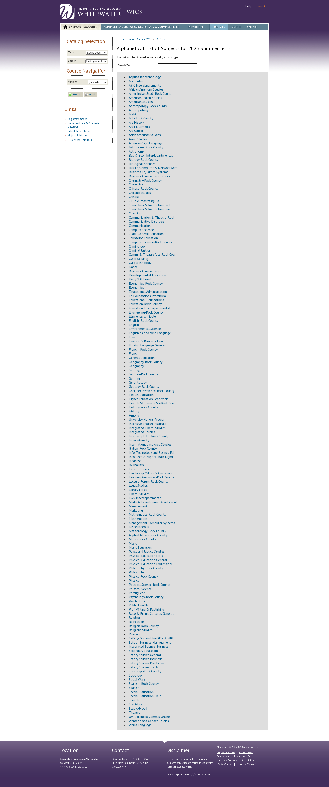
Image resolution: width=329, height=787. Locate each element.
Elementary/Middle (142, 316)
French (133, 353)
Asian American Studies (145, 135)
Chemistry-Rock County (145, 180)
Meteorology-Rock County (147, 531)
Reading (134, 617)
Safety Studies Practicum (146, 663)
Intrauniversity (139, 440)
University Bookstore (227, 760)
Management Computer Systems (152, 523)
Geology (135, 370)
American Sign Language (146, 143)
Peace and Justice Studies (146, 551)
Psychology (137, 601)
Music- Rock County (142, 539)
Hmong (134, 415)
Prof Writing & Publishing (146, 609)
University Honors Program (147, 419)
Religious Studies (141, 630)
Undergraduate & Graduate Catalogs (84, 125)
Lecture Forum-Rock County (148, 481)
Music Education (140, 547)
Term (71, 52)
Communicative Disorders (146, 221)
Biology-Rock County (143, 159)
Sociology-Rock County (145, 671)
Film (132, 337)
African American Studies (146, 89)
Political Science (140, 589)
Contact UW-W (119, 766)
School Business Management (150, 642)
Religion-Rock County (144, 626)
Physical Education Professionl (150, 564)
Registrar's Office (77, 119)
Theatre (134, 712)
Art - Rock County (141, 118)
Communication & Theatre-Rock (151, 217)
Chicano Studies (140, 193)
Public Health (138, 605)
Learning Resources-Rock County (151, 477)
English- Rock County (143, 320)
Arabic (133, 114)
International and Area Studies (150, 444)
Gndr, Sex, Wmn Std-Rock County (151, 391)
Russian (134, 634)
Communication (140, 225)
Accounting (136, 81)
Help (248, 6)
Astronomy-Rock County (146, 147)
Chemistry (136, 184)
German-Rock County (143, 374)
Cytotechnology (140, 263)
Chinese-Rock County (143, 188)
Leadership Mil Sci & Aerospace (150, 473)
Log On (261, 6)
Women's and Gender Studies (149, 721)
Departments (197, 27)
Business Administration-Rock (149, 176)
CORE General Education (146, 234)
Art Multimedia (139, 126)
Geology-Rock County (144, 386)
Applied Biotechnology (145, 77)
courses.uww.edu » (83, 27)
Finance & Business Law (146, 341)
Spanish (134, 688)
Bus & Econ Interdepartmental (151, 155)
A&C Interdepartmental (145, 85)
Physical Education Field (146, 556)
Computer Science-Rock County (150, 242)
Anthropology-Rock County (148, 106)
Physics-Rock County (143, 576)
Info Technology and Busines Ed (151, 452)
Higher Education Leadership (148, 399)
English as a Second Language (150, 333)
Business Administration (145, 271)
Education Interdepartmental (149, 308)
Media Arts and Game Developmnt (153, 502)
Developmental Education (147, 275)
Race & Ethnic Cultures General (151, 613)
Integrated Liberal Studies (147, 428)
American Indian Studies (145, 98)
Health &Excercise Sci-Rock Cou (151, 403)
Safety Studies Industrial (146, 659)
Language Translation (247, 764)
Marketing (136, 510)
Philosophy (136, 572)
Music (133, 543)
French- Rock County (143, 349)
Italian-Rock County (143, 448)
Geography (136, 366)
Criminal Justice (139, 250)
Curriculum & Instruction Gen (149, 209)
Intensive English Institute (147, 423)
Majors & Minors (77, 135)
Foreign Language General (147, 345)
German (134, 378)
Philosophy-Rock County (146, 568)
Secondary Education (143, 650)
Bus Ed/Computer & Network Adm (153, 168)
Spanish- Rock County (144, 683)
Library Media (138, 489)
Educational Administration (148, 291)
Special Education (141, 692)
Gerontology (138, 382)
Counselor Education (143, 238)
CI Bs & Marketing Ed (144, 201)
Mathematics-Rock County (147, 514)
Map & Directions (226, 752)
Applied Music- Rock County (148, 535)
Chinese (134, 196)
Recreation (136, 622)
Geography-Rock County (145, 362)
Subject (72, 82)
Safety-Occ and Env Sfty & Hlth (151, 638)
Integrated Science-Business (148, 646)
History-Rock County (143, 407)
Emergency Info (242, 756)
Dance (133, 267)
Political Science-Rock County (149, 584)
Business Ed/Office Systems (148, 172)
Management (138, 506)
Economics (136, 287)
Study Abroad (138, 708)
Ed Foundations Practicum (147, 296)
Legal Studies (138, 485)
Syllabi (252, 27)
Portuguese (137, 593)
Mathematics (138, 518)
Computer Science (141, 230)
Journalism (136, 465)
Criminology (137, 246)
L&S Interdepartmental (145, 498)
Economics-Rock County (146, 283)
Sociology (135, 675)
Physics (134, 580)
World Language (140, 725)
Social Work (137, 679)
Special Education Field (145, 696)
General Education (142, 357)
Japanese (135, 461)
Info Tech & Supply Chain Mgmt (151, 457)
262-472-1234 (140, 759)
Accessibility (248, 760)
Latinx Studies (139, 469)
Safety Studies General (145, 655)
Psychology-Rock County (146, 597)
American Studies (141, 102)
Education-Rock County (145, 304)
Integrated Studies (142, 432)
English (134, 325)
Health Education (141, 395)
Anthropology (138, 110)
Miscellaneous (139, 527)
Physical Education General (148, 560)
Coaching (135, 213)
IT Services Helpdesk (80, 140)
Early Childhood (140, 279)
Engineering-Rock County (146, 312)
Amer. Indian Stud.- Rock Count (150, 93)
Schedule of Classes (80, 131)
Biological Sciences (142, 164)
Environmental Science (145, 329)
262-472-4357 (142, 762)
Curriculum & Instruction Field (150, 205)
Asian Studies (138, 139)
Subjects (219, 27)
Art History (136, 122)
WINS (188, 766)
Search (236, 27)
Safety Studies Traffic (144, 667)
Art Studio (136, 130)
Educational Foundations (146, 300)
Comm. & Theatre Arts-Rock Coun (152, 254)
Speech (134, 700)
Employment (223, 756)
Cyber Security (138, 259)
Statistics (135, 704)
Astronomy (136, 151)
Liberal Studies (139, 494)
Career (72, 61)
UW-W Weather (224, 764)
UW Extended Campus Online (149, 716)
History (134, 411)
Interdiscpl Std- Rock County (149, 436)
